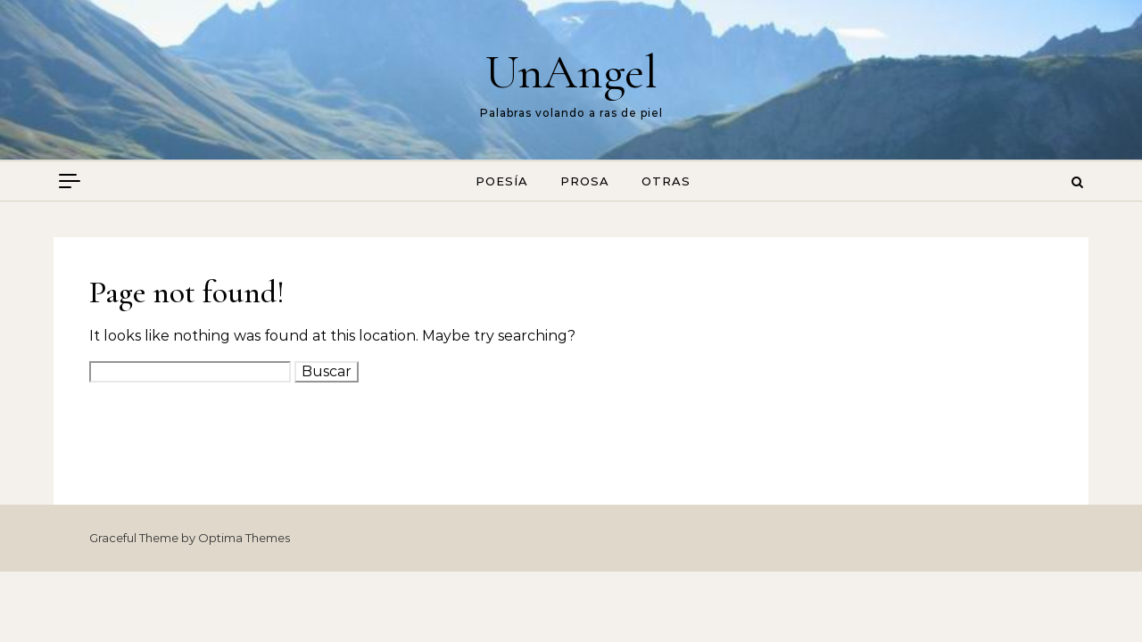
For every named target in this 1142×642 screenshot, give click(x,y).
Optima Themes (244, 538)
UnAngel (571, 72)
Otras (666, 181)
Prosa (584, 181)
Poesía (502, 181)
